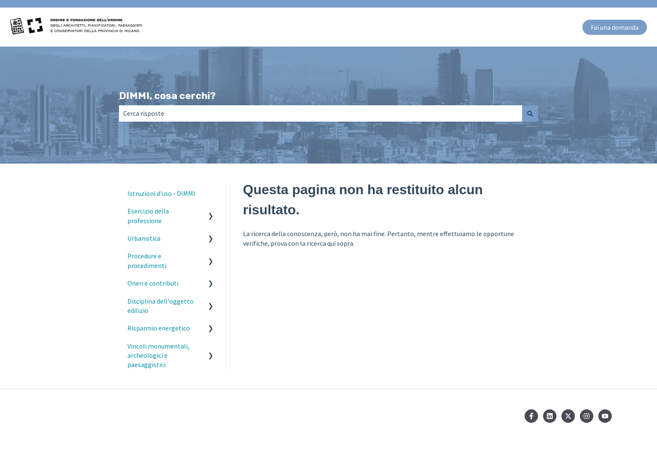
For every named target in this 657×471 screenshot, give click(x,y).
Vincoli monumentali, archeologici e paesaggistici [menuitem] (158, 355)
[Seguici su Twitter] (568, 416)
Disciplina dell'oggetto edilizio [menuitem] (160, 306)
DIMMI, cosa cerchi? (167, 95)
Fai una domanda (615, 27)
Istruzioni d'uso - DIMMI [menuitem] (161, 193)
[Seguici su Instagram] (586, 416)
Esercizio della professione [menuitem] (148, 215)
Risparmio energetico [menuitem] (158, 328)
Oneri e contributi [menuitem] (152, 283)
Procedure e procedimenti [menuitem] (146, 260)
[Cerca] (530, 113)
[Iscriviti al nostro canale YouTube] (605, 416)
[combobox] (320, 113)
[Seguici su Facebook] (531, 416)
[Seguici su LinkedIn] (549, 416)
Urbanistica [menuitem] (143, 238)
